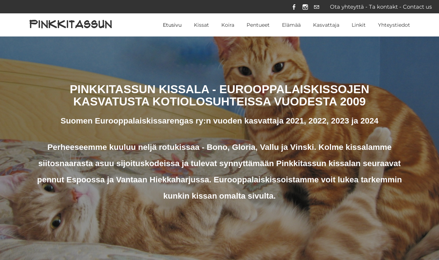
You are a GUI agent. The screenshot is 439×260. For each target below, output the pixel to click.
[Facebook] (294, 7)
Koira (227, 25)
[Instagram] (305, 7)
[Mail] (316, 7)
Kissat (201, 25)
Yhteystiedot (394, 25)
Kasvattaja (326, 25)
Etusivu (172, 25)
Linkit (359, 25)
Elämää (291, 25)
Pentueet (258, 25)
